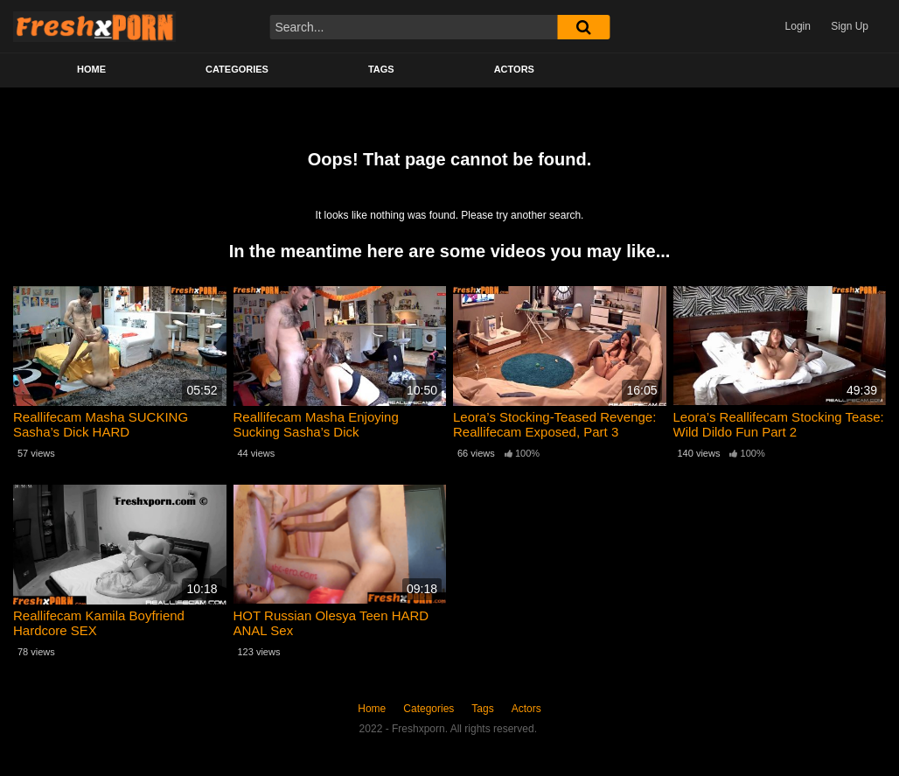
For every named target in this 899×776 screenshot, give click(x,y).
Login (798, 26)
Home (91, 69)
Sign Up (849, 26)
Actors (514, 69)
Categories (237, 69)
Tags (381, 69)
